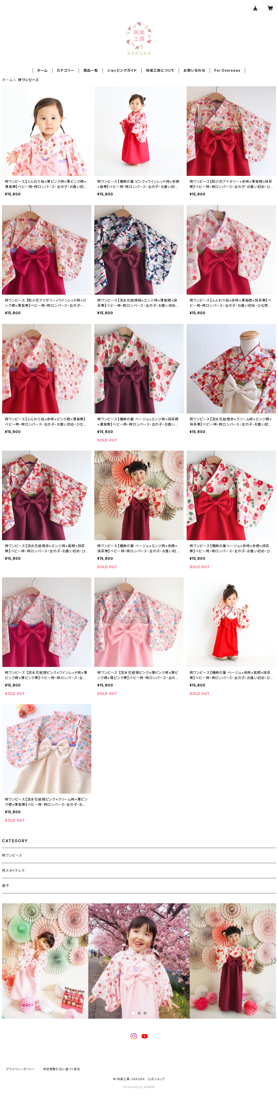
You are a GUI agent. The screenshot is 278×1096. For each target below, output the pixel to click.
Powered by (139, 1087)
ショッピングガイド (122, 70)
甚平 (5, 885)
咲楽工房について (160, 70)
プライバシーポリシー (20, 1069)
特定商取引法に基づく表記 (61, 1069)
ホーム (42, 70)
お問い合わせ (194, 70)
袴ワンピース (12, 855)
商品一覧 (90, 70)
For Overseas (227, 70)
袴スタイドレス (13, 870)
